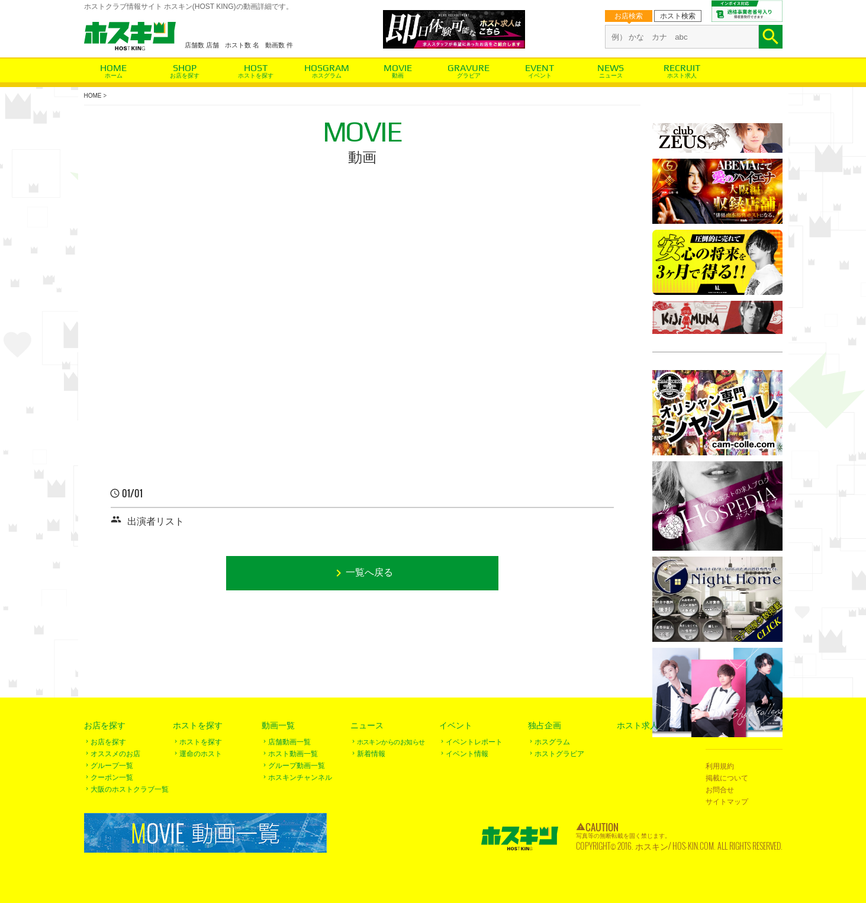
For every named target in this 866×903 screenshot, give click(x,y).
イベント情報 (467, 754)
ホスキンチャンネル (300, 777)
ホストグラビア (559, 754)
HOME (93, 95)
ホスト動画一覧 (293, 754)
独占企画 (544, 725)
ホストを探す (255, 75)
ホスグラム (327, 75)
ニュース (611, 75)
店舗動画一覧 (289, 742)
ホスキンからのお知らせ (391, 741)
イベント (540, 75)
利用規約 (720, 766)
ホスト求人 (682, 75)
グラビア (469, 75)
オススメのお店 (115, 754)
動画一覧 (278, 725)
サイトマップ (727, 802)
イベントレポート (474, 742)
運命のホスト (200, 754)
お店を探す (184, 75)
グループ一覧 (112, 765)
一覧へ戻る (369, 573)
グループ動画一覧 (296, 765)
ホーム (114, 75)
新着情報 (371, 754)
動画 (398, 75)
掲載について (727, 778)
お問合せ (720, 790)
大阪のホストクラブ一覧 (130, 789)
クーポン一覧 (112, 777)
